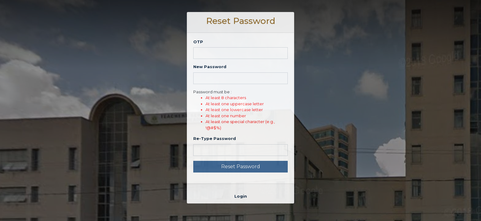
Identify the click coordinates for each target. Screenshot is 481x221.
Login (240, 196)
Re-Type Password (214, 138)
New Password (209, 66)
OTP (198, 41)
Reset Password (240, 166)
